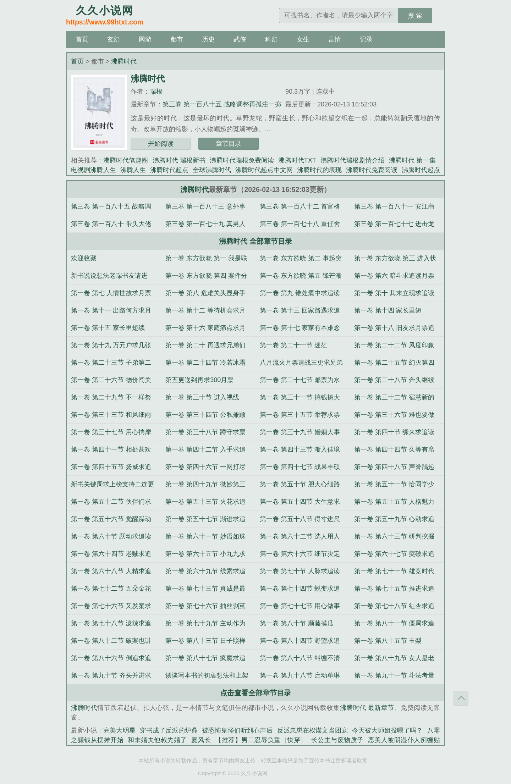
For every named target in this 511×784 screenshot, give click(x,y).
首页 (82, 39)
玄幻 (113, 39)
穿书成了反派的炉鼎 (169, 730)
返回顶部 (461, 698)
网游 (145, 39)
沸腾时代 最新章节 (367, 707)
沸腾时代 (124, 61)
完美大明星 (119, 730)
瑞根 (156, 91)
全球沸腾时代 (212, 169)
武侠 (239, 39)
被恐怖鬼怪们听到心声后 (237, 730)
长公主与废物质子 (337, 740)
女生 (303, 39)
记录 (366, 39)
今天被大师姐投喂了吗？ (387, 730)
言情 (334, 39)
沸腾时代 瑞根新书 (179, 160)
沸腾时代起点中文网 (264, 169)
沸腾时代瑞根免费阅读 (242, 160)
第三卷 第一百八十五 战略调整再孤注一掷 (222, 104)
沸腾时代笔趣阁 (125, 160)
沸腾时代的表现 (319, 169)
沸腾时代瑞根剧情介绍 (352, 160)
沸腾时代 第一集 (412, 160)
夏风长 (201, 740)
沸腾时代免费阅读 (371, 169)
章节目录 (228, 143)
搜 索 (415, 15)
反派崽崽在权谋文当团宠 (312, 730)
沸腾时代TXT (297, 160)
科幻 (271, 39)
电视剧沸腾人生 (93, 169)
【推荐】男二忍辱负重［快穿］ (261, 740)
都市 (176, 39)
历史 (208, 39)
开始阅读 (161, 143)
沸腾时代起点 (169, 169)
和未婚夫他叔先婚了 (157, 740)
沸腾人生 (133, 169)
